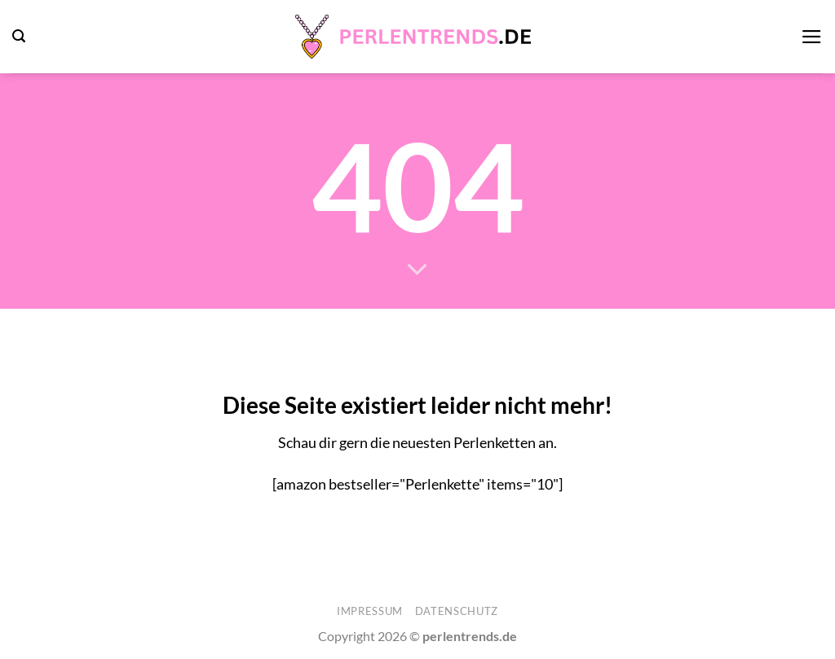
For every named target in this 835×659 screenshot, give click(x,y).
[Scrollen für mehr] (417, 270)
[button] (18, 36)
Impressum (370, 610)
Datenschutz (456, 610)
